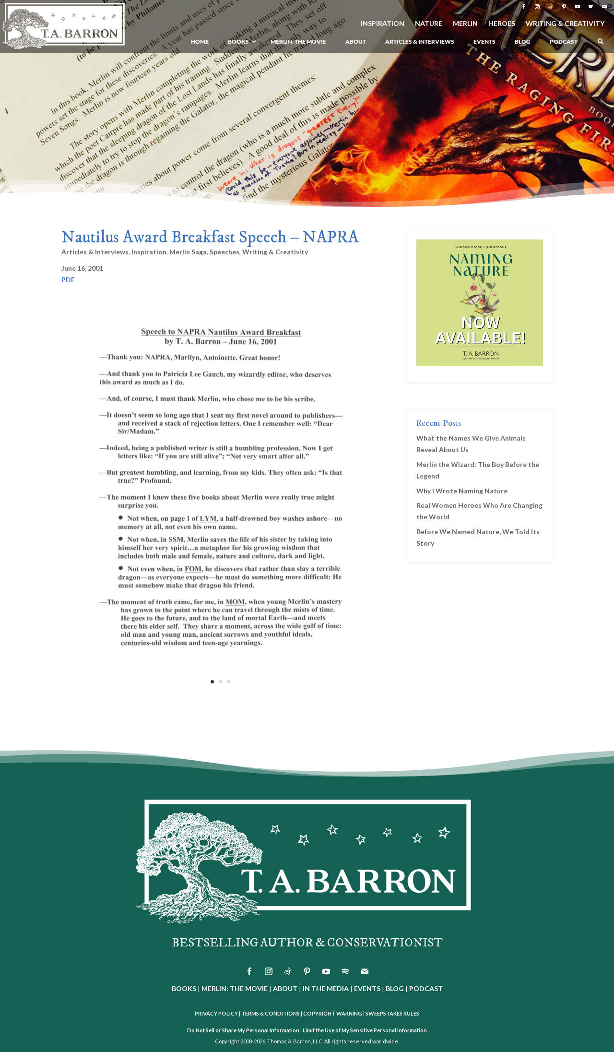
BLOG (395, 988)
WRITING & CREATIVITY (565, 23)
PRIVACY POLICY (216, 1013)
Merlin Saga (188, 252)
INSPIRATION (382, 23)
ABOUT (285, 988)
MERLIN (465, 23)
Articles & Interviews (95, 252)
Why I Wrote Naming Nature (462, 491)
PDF (68, 279)
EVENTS (367, 988)
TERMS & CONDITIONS (270, 1013)
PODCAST (426, 988)
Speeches (224, 252)
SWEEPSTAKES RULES (392, 1013)
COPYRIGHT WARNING (332, 1013)
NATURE (428, 23)
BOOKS (184, 988)
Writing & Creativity (275, 252)
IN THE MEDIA (326, 988)
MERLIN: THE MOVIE (234, 988)
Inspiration (148, 252)
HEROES (501, 23)
